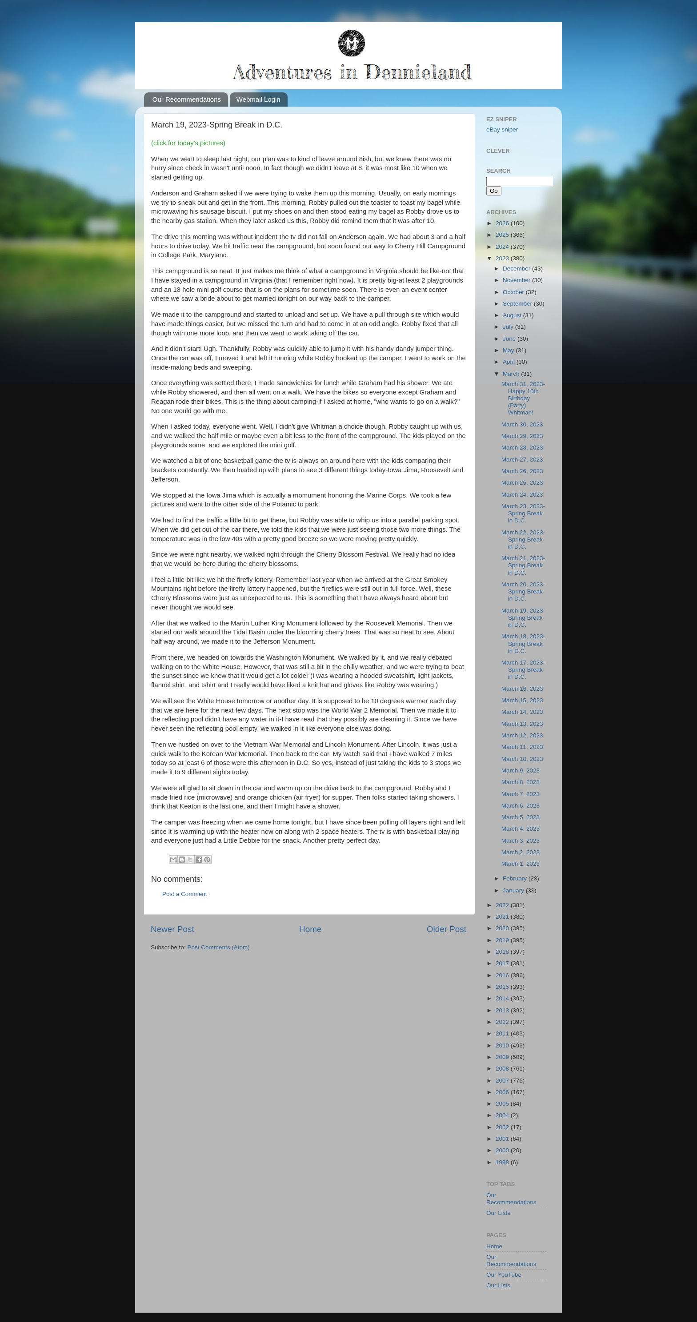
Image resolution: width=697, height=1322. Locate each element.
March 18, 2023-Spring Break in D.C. (523, 643)
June (510, 338)
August (513, 315)
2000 (503, 1150)
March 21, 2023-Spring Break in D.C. (523, 565)
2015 (503, 987)
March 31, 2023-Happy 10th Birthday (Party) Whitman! (523, 398)
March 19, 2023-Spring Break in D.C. (523, 617)
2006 (503, 1092)
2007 (503, 1080)
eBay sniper (502, 129)
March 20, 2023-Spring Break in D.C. (523, 591)
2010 (503, 1045)
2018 (503, 951)
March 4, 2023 (520, 828)
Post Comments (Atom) (219, 947)
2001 (503, 1138)
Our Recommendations (186, 99)
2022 (503, 905)
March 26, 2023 (522, 471)
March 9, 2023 (520, 770)
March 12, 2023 (522, 735)
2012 (503, 1022)
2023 (503, 258)
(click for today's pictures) (188, 143)
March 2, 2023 (520, 852)
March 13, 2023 (522, 724)
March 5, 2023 (520, 817)
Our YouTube (503, 1274)
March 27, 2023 (522, 459)
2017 (503, 963)
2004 (503, 1115)
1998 (503, 1162)
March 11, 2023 (522, 747)
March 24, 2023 (522, 494)
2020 (503, 928)
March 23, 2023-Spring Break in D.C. (523, 513)
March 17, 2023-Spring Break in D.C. (523, 669)
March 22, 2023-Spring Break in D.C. (523, 539)
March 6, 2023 (520, 805)
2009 (503, 1057)
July (509, 326)
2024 (503, 246)
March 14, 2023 (522, 712)
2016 (503, 975)
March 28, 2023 (522, 447)
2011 (503, 1033)
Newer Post (172, 929)
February (516, 878)
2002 (503, 1127)
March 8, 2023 (520, 782)
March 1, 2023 (520, 863)
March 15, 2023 (522, 700)
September (518, 303)
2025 (503, 234)
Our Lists (498, 1213)
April (510, 361)
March (512, 373)
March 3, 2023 (520, 840)
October (514, 292)
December (517, 268)
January (514, 890)
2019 (503, 940)
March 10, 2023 (522, 759)
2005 (503, 1103)
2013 (503, 1010)
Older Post (446, 929)
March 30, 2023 (522, 424)
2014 (503, 998)
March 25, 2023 (522, 482)
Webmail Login (258, 99)
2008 (503, 1068)
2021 (503, 916)
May (509, 350)
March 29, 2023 (522, 436)
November (517, 280)
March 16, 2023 (522, 688)
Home (310, 929)
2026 (503, 223)
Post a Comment (184, 894)
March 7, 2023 (520, 794)
